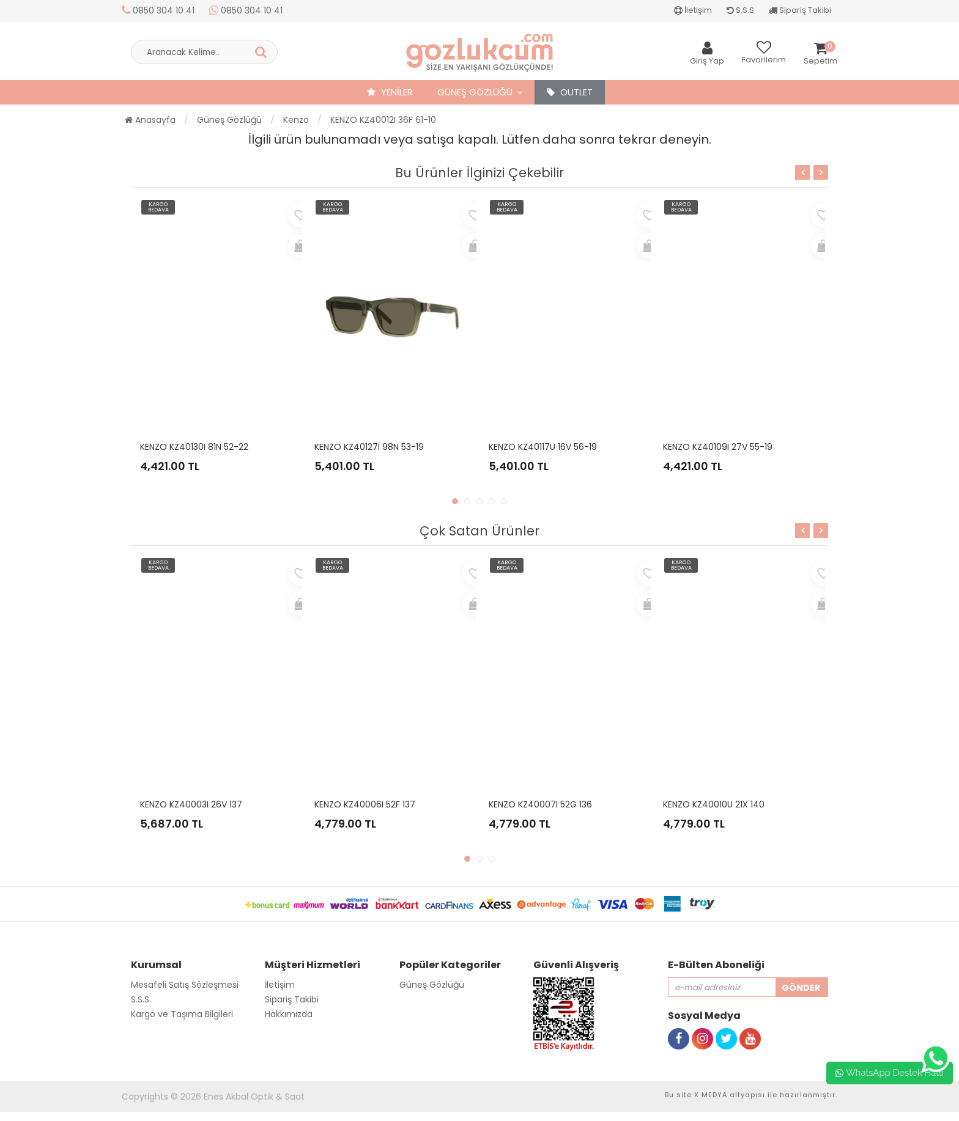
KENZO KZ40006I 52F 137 (364, 804)
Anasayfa (150, 120)
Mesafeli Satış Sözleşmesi (185, 985)
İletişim (693, 10)
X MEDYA (710, 1095)
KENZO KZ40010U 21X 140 (714, 804)
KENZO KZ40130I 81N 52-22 (194, 447)
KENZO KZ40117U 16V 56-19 (543, 447)
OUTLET (570, 92)
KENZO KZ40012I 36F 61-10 (383, 120)
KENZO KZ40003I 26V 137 (191, 804)
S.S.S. (141, 999)
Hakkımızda (289, 1014)
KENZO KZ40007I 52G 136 (540, 804)
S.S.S (740, 10)
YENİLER (390, 92)
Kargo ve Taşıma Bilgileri (182, 1014)
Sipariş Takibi (800, 10)
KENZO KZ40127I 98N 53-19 (369, 447)
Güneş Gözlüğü (475, 92)
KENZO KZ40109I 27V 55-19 (717, 447)
